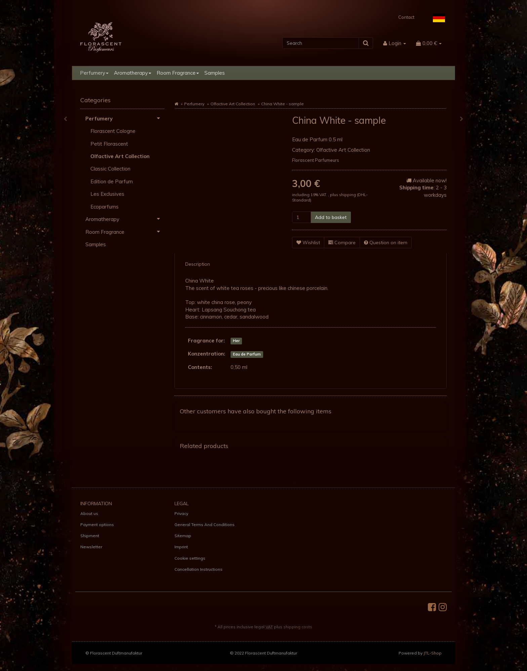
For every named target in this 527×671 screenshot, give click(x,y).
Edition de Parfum (111, 181)
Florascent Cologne (112, 131)
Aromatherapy (132, 73)
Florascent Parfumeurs (315, 160)
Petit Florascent (109, 144)
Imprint (181, 546)
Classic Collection (110, 168)
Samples (214, 73)
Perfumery (94, 73)
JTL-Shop (432, 653)
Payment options (97, 524)
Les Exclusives (107, 194)
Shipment (89, 535)
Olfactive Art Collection (232, 103)
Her (236, 341)
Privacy (181, 513)
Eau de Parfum (247, 354)
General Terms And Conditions (204, 524)
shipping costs (297, 626)
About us (89, 513)
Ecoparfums (104, 206)
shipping (348, 194)
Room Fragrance (178, 73)
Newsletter (91, 546)
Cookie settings (189, 558)
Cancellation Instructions (198, 569)
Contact (406, 17)
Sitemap (182, 535)
